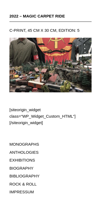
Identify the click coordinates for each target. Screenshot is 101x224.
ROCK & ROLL (23, 184)
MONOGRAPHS (24, 144)
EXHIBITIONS (22, 160)
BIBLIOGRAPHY (24, 176)
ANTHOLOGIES (24, 152)
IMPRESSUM (21, 192)
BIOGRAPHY (21, 168)
